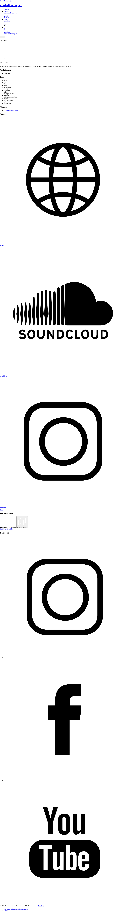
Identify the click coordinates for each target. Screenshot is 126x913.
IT (4, 29)
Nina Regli (41, 906)
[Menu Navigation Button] (2, 37)
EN (5, 24)
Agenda (6, 16)
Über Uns (6, 17)
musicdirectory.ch (11, 5)
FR (4, 27)
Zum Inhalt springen (6, 1)
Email (1, 510)
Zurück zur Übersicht (6, 529)
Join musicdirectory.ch (10, 13)
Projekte (6, 11)
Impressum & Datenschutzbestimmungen (16, 909)
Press (5, 19)
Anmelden (7, 21)
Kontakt (6, 910)
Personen (6, 9)
